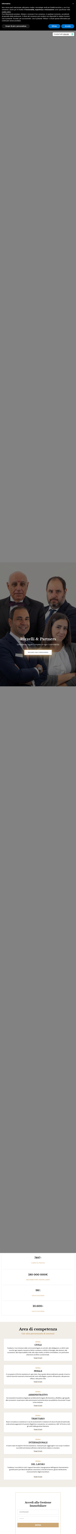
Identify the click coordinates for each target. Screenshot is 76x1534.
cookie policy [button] (6, 12)
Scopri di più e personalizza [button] (15, 26)
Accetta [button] (68, 26)
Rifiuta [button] (54, 26)
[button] (73, 3)
